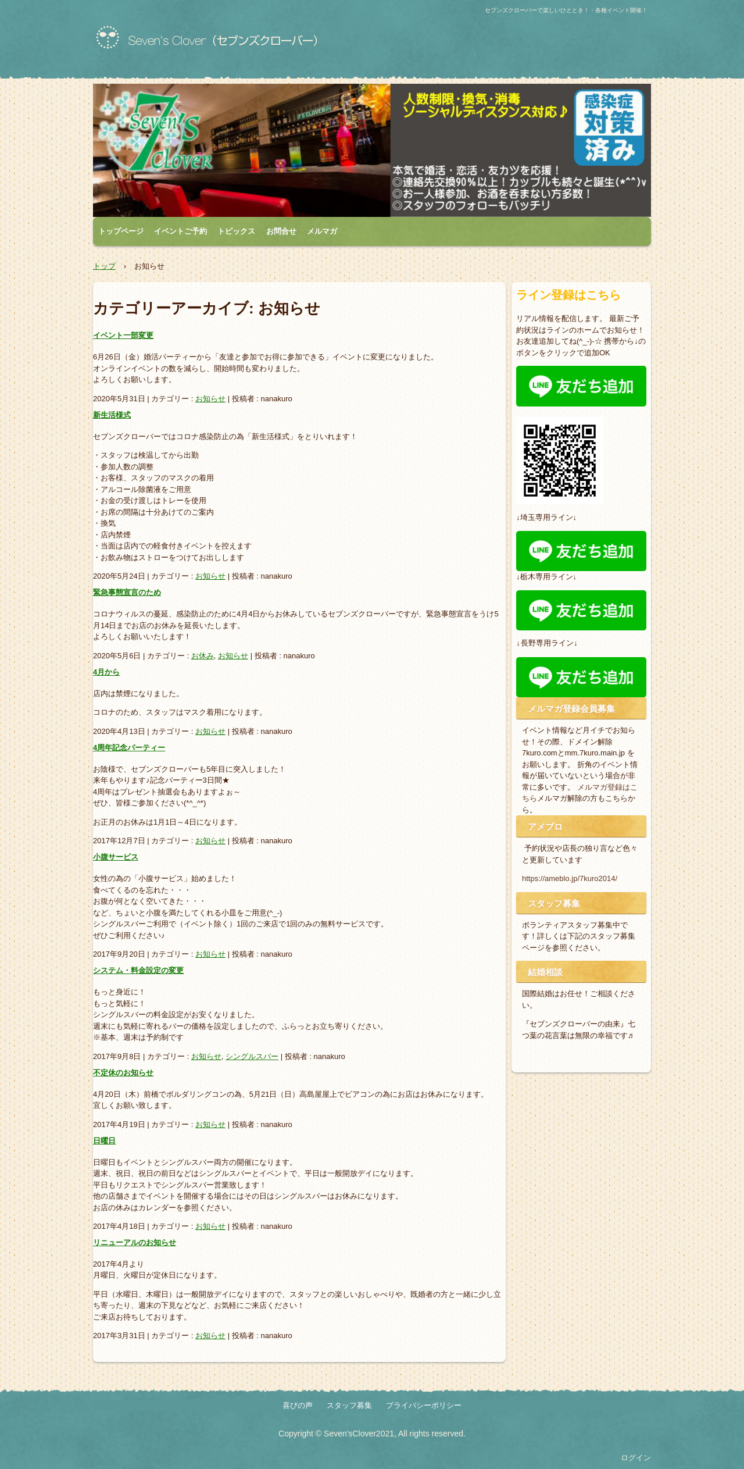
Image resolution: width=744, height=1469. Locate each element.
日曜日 (104, 1140)
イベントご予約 (180, 231)
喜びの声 (297, 1405)
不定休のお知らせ (123, 1072)
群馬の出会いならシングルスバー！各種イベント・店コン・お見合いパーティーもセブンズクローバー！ (229, 42)
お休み (202, 655)
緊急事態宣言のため (127, 592)
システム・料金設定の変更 (138, 970)
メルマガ (322, 231)
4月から (106, 672)
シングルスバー (252, 1056)
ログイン (636, 1457)
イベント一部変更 (123, 335)
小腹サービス (115, 857)
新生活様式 (112, 415)
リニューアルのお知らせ (134, 1242)
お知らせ (210, 398)
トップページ (121, 231)
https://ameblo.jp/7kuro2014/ (569, 878)
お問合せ (281, 231)
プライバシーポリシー (424, 1405)
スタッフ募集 (349, 1405)
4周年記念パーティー (129, 747)
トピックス (236, 231)
